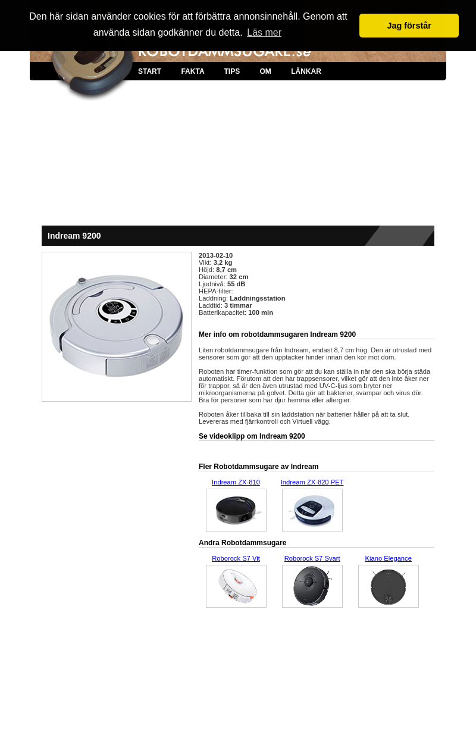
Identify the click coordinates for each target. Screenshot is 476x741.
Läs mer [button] (264, 32)
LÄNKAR (306, 71)
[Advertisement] (238, 160)
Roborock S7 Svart (312, 558)
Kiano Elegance (388, 558)
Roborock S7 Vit (236, 558)
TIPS (232, 71)
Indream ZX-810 (236, 482)
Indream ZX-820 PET (312, 482)
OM (265, 71)
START (149, 71)
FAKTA (192, 71)
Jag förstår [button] (409, 25)
